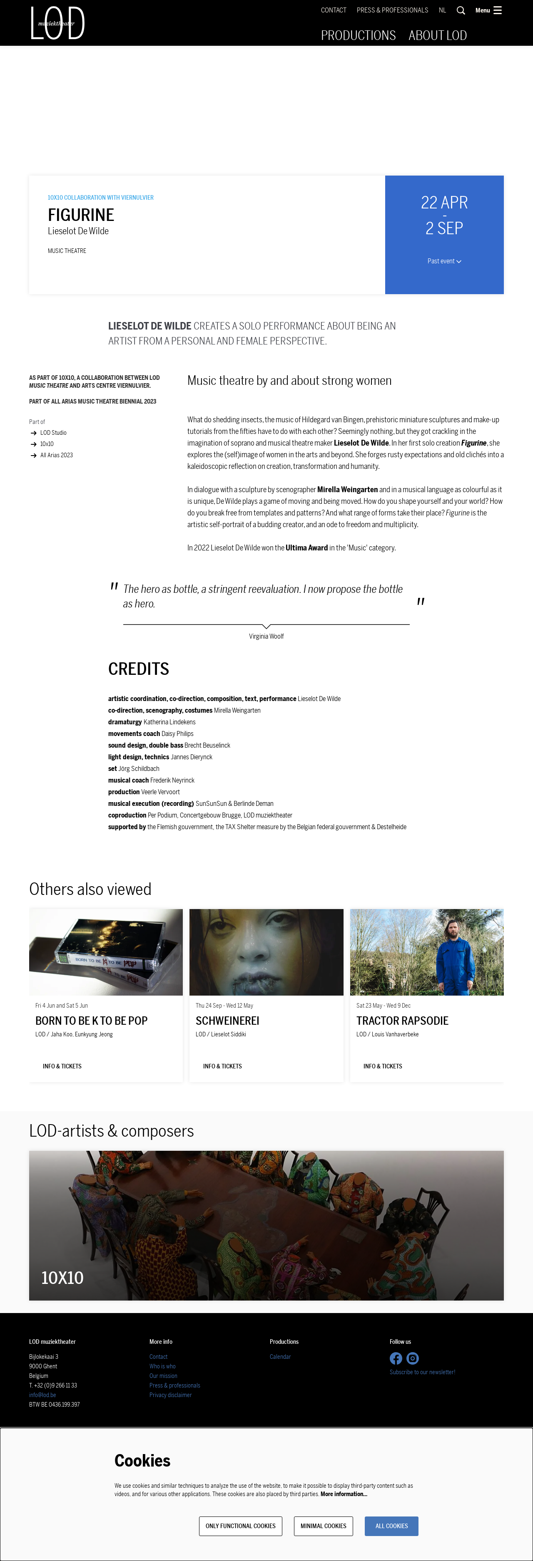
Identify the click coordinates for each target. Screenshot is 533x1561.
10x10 (41, 522)
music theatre (67, 329)
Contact (333, 10)
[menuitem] (358, 36)
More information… (344, 1493)
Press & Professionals (392, 10)
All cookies (389, 1525)
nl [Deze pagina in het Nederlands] (442, 10)
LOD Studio (48, 511)
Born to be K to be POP (91, 1099)
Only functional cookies (226, 1525)
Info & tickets (65, 1145)
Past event (445, 339)
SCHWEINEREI (227, 1099)
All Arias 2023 (51, 534)
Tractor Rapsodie (402, 1099)
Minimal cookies (315, 1525)
